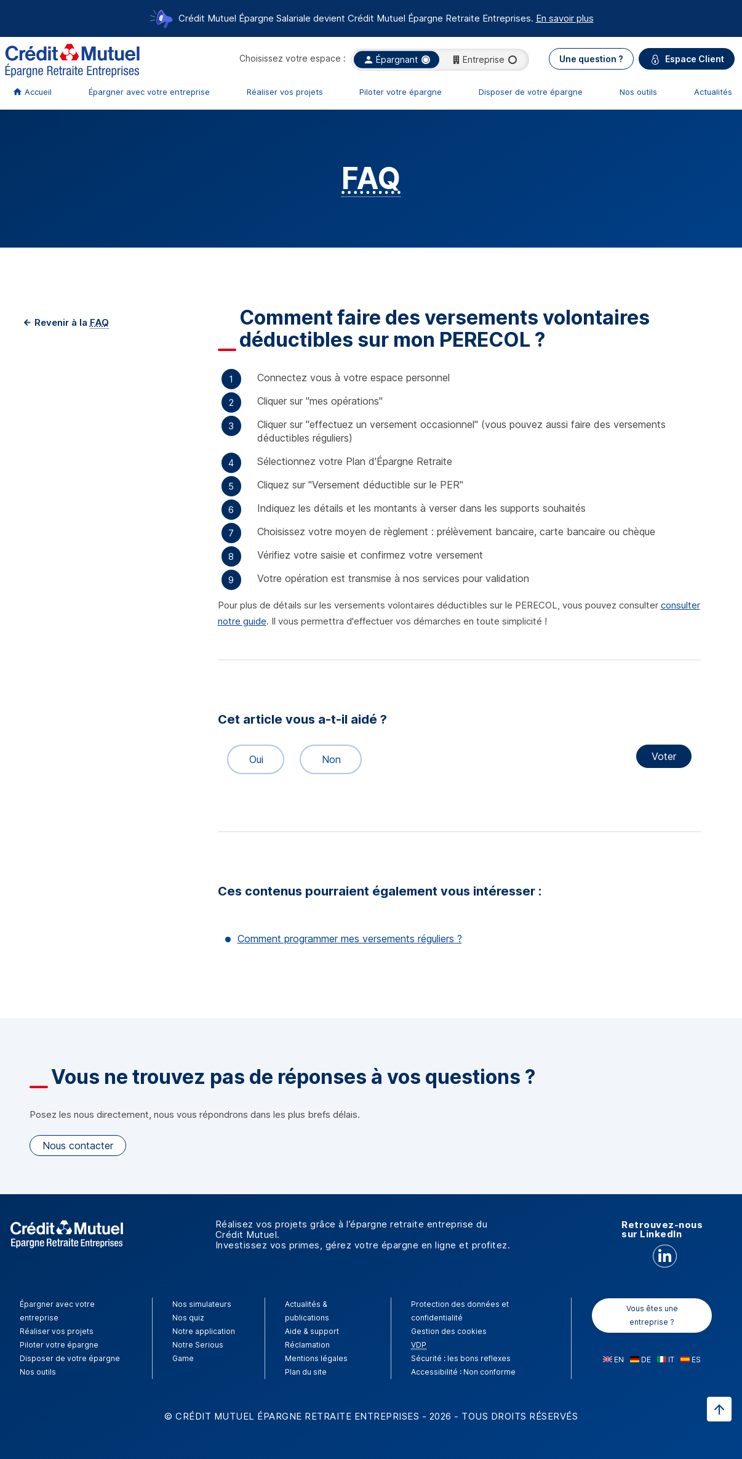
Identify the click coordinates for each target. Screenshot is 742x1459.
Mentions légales (316, 1358)
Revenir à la (70, 322)
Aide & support (312, 1331)
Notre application (203, 1331)
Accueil (38, 92)
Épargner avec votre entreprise (149, 92)
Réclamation (307, 1344)
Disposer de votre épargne (531, 92)
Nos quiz (188, 1317)
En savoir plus (565, 18)
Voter (664, 756)
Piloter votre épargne (400, 92)
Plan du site (306, 1371)
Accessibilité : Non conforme (463, 1371)
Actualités (713, 92)
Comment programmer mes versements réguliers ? (349, 938)
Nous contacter (77, 1145)
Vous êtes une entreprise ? (652, 1315)
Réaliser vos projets (285, 92)
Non (326, 759)
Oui (250, 759)
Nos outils (638, 92)
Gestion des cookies (449, 1331)
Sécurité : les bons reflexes (461, 1358)
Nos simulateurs (201, 1304)
